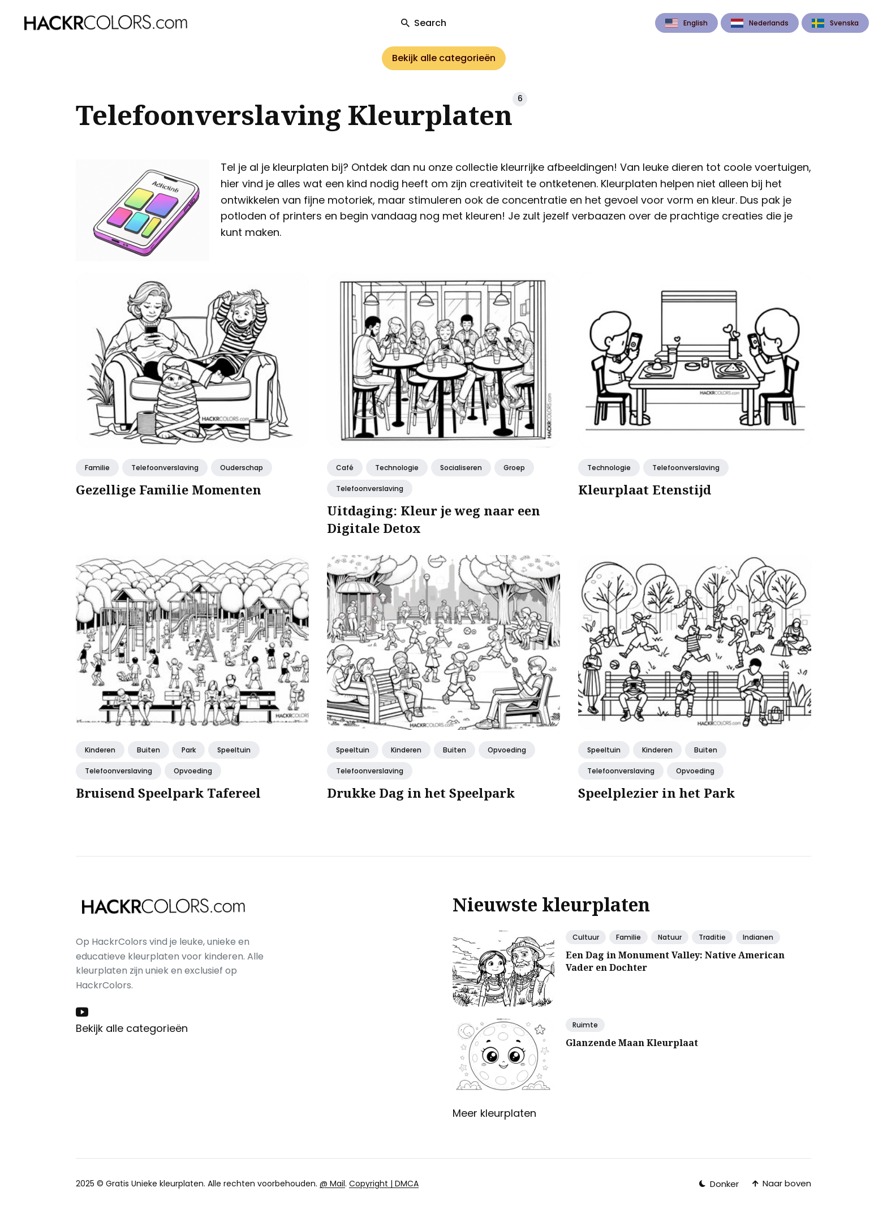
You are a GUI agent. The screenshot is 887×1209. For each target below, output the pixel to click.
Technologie (397, 467)
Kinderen (100, 750)
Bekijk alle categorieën (444, 57)
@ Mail (332, 1183)
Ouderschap (241, 467)
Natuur (670, 937)
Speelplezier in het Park (656, 792)
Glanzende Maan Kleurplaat (632, 1042)
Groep (514, 467)
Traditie (712, 937)
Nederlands (760, 23)
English (686, 23)
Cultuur (585, 937)
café (345, 467)
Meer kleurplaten (494, 1113)
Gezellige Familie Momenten (168, 489)
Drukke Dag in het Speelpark (421, 792)
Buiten (148, 750)
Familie (97, 467)
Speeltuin (234, 750)
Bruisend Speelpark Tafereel (168, 792)
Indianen (758, 937)
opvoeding (193, 771)
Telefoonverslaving (165, 467)
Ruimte (585, 1025)
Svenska (835, 23)
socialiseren (461, 467)
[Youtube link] (83, 1012)
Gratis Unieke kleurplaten (155, 1183)
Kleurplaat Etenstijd (644, 489)
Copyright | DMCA (384, 1183)
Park (189, 750)
